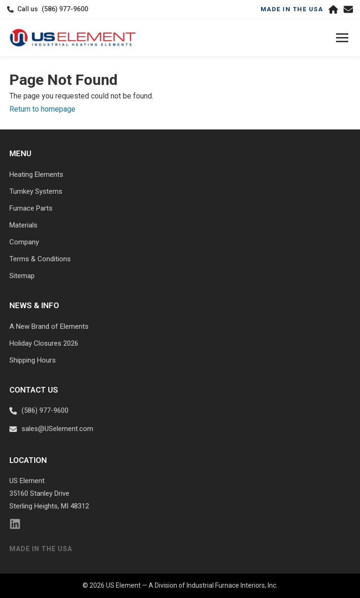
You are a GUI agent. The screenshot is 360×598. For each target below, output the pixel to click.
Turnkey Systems (35, 191)
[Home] (333, 9)
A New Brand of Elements (49, 326)
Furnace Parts (30, 208)
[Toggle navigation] (342, 37)
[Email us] (348, 9)
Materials (23, 225)
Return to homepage (42, 109)
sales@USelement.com (57, 428)
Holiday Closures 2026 (43, 343)
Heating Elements (36, 174)
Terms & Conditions (40, 259)
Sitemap (22, 276)
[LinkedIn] (15, 526)
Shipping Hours (32, 360)
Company (24, 242)
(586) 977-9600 (65, 9)
